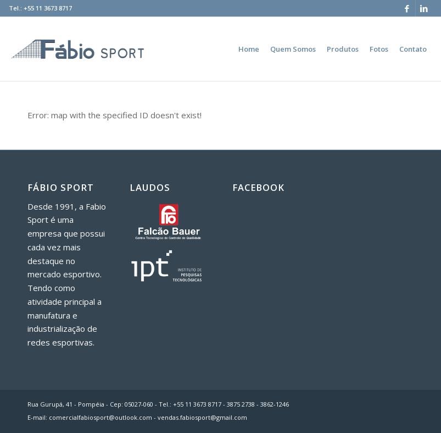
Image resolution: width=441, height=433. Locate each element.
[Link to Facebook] (407, 8)
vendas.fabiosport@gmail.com (202, 417)
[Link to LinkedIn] (424, 8)
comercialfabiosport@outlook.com (100, 417)
